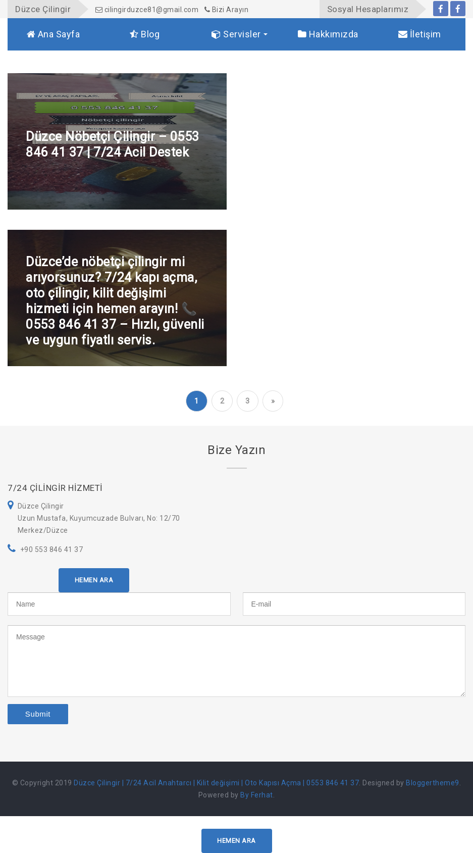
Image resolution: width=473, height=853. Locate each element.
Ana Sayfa (53, 34)
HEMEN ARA (94, 580)
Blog (145, 34)
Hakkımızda (328, 34)
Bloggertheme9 (432, 783)
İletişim (419, 34)
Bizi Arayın (226, 10)
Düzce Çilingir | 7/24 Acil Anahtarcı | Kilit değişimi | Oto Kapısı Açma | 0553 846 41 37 (216, 783)
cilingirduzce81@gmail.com (147, 10)
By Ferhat (256, 795)
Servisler (236, 34)
